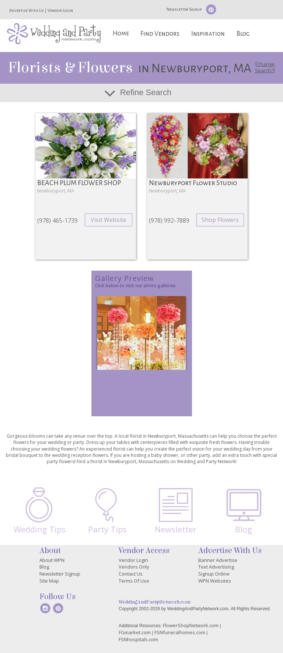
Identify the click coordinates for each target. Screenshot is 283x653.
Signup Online (214, 573)
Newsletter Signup (184, 9)
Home (121, 33)
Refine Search (145, 92)
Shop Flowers (220, 220)
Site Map (49, 580)
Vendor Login (60, 10)
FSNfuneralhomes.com (179, 632)
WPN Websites (214, 580)
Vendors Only (134, 566)
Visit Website (108, 220)
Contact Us (131, 573)
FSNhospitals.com (138, 639)
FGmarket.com (135, 632)
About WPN (51, 560)
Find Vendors (159, 33)
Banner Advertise (217, 560)
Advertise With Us (26, 10)
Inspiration (208, 33)
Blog (243, 33)
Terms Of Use (134, 580)
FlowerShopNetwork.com (191, 625)
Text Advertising (216, 566)
